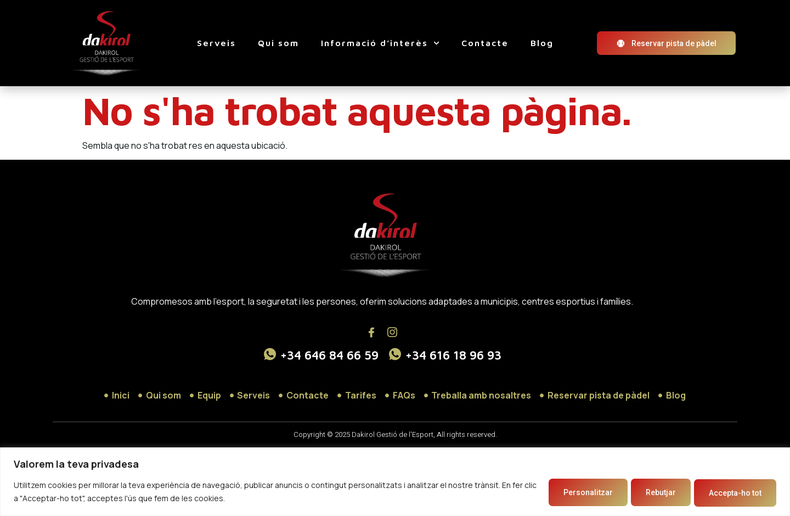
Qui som (278, 43)
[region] (395, 482)
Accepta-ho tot (730, 492)
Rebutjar (646, 492)
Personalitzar (564, 492)
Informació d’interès (380, 43)
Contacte (485, 43)
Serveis (216, 43)
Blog (542, 43)
